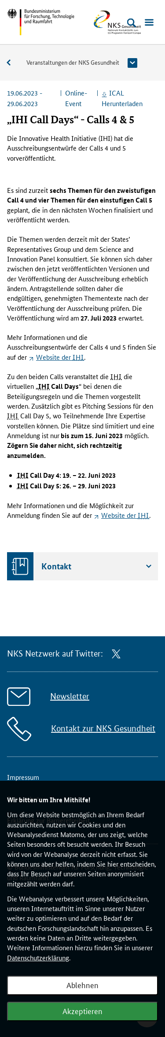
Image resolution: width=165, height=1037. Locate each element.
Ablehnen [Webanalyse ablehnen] (82, 984)
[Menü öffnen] (149, 23)
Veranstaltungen (13, 63)
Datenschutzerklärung (38, 957)
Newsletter (69, 696)
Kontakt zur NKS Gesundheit (103, 728)
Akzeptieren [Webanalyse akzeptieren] (82, 1010)
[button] (132, 63)
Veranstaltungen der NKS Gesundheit (72, 62)
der (60, 357)
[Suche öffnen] (131, 23)
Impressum (23, 777)
